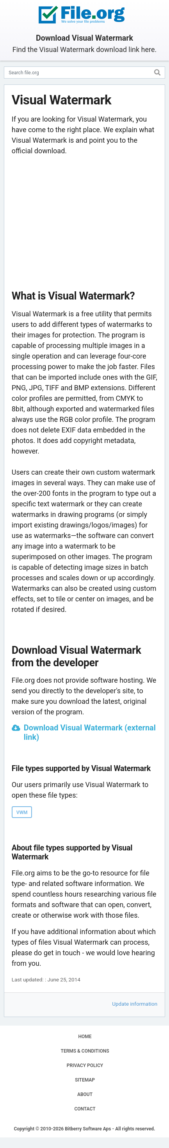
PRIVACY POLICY (85, 1065)
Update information (134, 1004)
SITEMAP (85, 1080)
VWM (22, 812)
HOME (84, 1036)
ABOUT (85, 1094)
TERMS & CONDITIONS (85, 1051)
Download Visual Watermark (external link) (90, 732)
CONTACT (84, 1109)
